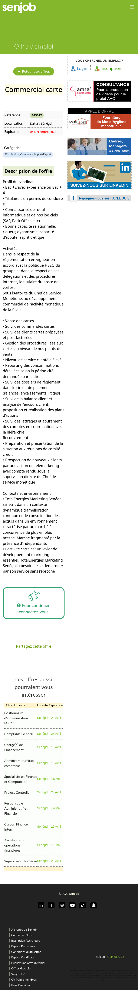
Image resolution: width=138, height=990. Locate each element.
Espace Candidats (22, 957)
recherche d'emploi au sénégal (81, 970)
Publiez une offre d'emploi (28, 963)
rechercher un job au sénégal (104, 970)
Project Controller (17, 792)
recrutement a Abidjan (129, 978)
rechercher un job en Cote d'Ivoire (104, 975)
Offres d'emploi (21, 968)
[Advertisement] (99, 243)
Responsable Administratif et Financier (15, 808)
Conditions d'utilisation (26, 952)
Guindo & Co (115, 956)
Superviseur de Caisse (20, 861)
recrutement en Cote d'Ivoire (88, 978)
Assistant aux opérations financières (14, 845)
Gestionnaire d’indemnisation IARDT (16, 718)
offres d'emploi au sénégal (127, 970)
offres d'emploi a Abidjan (110, 978)
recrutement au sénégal (81, 973)
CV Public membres (24, 979)
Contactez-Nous (22, 935)
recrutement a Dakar (118, 973)
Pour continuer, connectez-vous (33, 600)
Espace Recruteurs (23, 946)
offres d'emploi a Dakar (100, 973)
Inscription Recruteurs (25, 940)
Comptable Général (18, 734)
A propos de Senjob (24, 929)
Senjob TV (18, 974)
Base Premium (20, 985)
